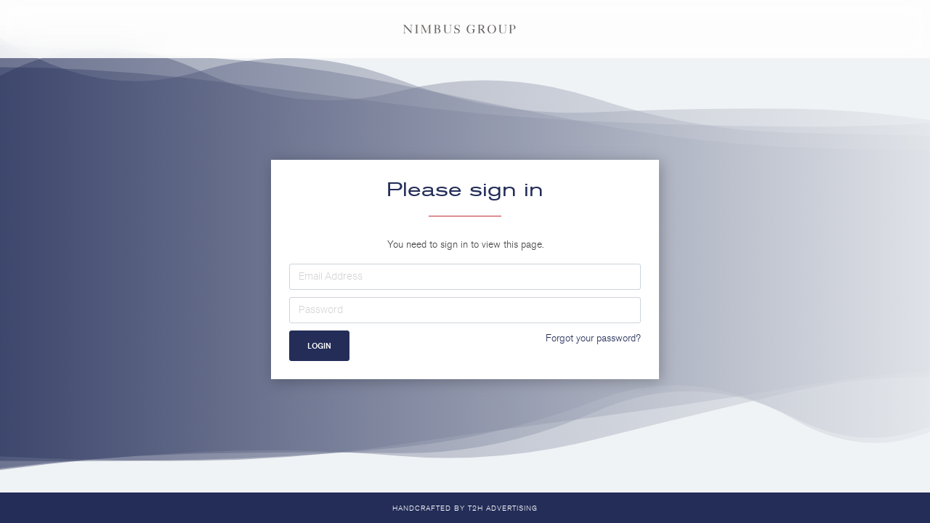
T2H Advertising (503, 508)
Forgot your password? (593, 338)
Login (319, 346)
